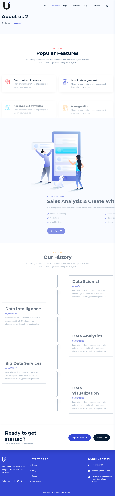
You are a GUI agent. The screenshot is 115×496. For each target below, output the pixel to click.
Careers (35, 476)
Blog (85, 6)
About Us (55, 6)
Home (44, 6)
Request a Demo (79, 438)
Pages (65, 6)
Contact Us (96, 6)
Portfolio (76, 6)
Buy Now (102, 438)
